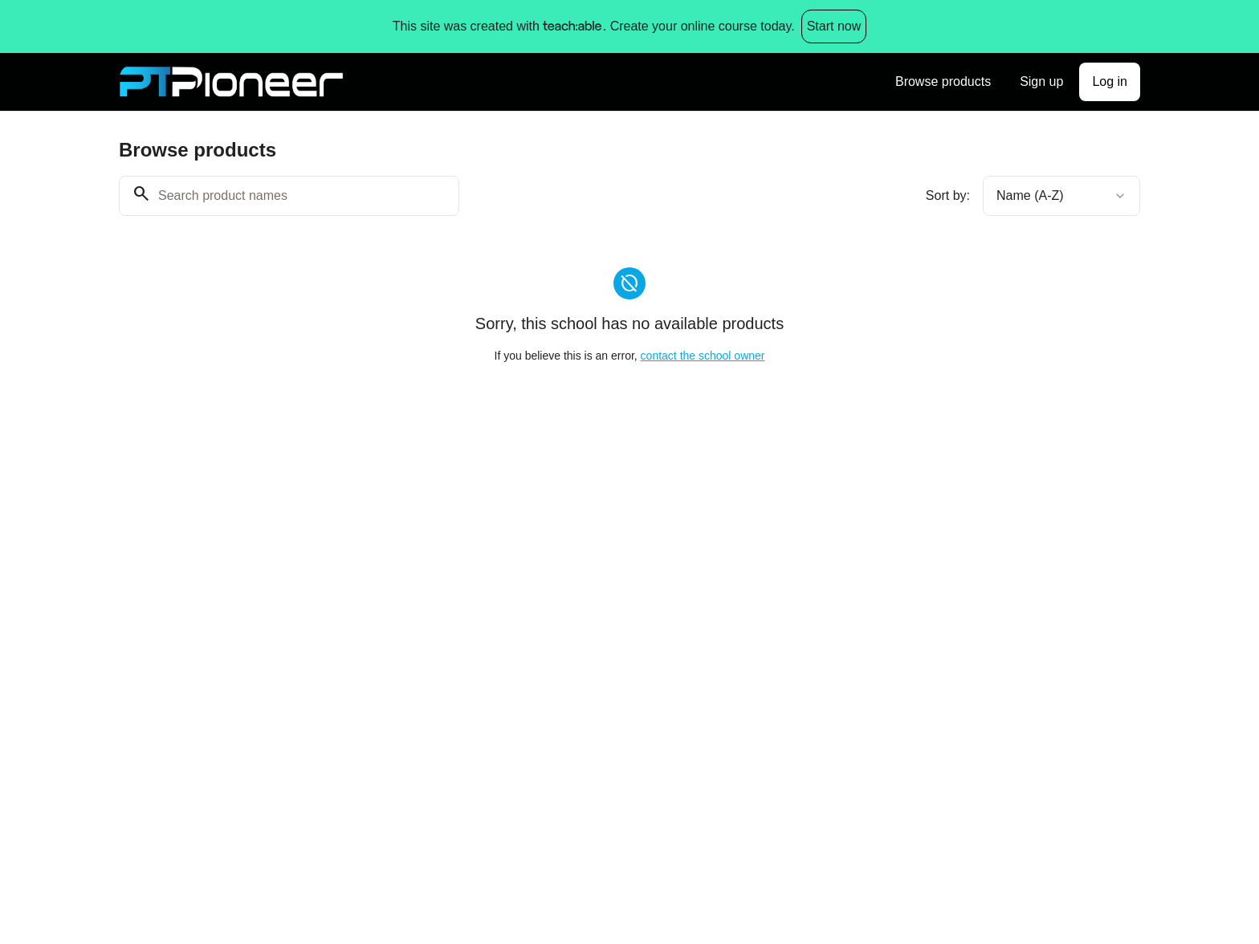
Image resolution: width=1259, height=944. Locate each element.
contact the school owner (703, 355)
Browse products (943, 81)
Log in (1109, 81)
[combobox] (1061, 196)
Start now (834, 26)
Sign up (1041, 81)
